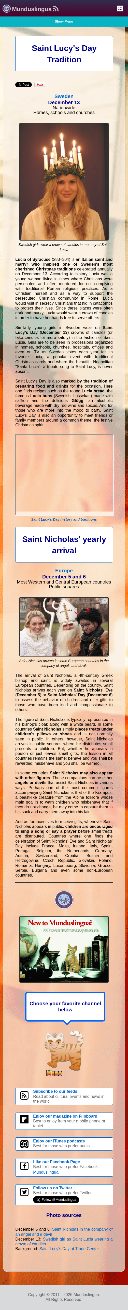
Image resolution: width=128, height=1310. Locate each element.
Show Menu (64, 21)
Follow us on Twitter (52, 1188)
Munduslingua (46, 1172)
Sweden (64, 96)
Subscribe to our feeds (55, 1091)
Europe (64, 570)
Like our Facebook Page (56, 1162)
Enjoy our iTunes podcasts (59, 1141)
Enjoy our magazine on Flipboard (65, 1116)
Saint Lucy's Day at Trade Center (69, 1249)
